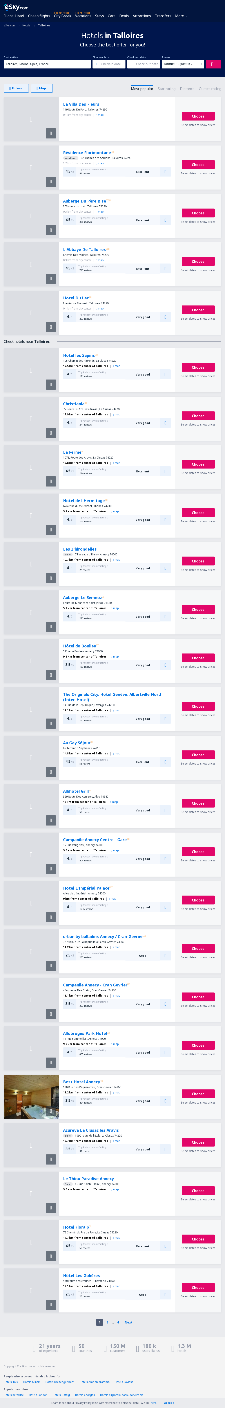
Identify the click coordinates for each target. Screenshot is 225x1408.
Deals (124, 15)
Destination (11, 57)
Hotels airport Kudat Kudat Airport (121, 1395)
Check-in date (101, 57)
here (153, 1403)
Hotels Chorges (85, 1395)
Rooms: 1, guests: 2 (178, 64)
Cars (111, 15)
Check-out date (136, 57)
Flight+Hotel (14, 15)
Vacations (83, 15)
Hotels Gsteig (61, 1395)
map (100, 115)
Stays (99, 15)
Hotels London (38, 1395)
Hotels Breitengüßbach (59, 1382)
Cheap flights (39, 15)
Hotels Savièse (124, 1382)
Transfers (163, 15)
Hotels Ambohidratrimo (95, 1382)
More (179, 15)
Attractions (142, 15)
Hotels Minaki (31, 1382)
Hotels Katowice (14, 1395)
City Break (62, 15)
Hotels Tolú (11, 1382)
